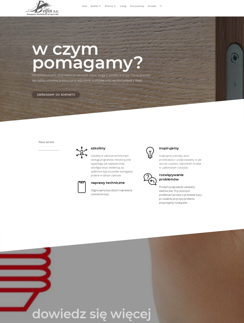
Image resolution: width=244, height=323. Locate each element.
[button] (56, 94)
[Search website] (161, 6)
